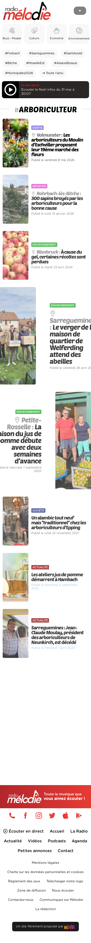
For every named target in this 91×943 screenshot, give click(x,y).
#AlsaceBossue (65, 63)
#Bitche (11, 63)
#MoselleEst (35, 63)
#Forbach (12, 53)
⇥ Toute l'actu (52, 73)
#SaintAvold (73, 53)
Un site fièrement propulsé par (45, 927)
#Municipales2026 (19, 73)
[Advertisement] (45, 711)
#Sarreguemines (41, 53)
